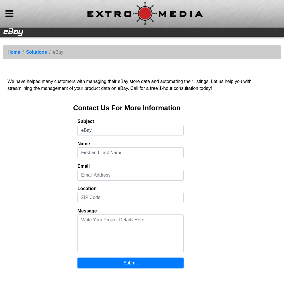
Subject (85, 121)
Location (87, 188)
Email (83, 166)
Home (13, 52)
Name (83, 143)
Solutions (36, 52)
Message (87, 210)
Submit (130, 262)
